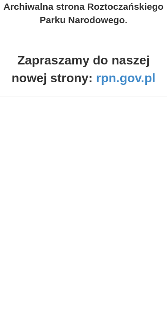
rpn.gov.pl (125, 78)
